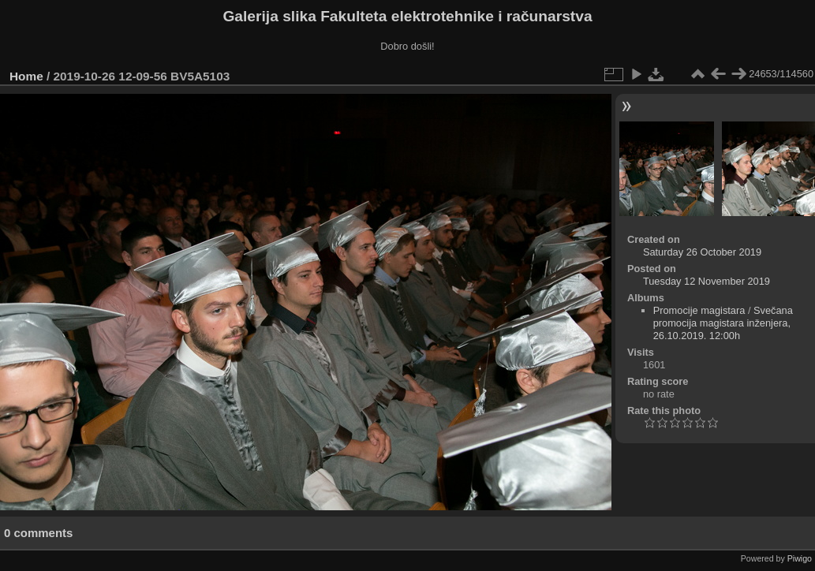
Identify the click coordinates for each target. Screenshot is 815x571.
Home (26, 76)
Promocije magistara (699, 310)
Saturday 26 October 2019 (702, 252)
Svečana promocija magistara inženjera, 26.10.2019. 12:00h (723, 322)
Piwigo (799, 558)
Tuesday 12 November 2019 (706, 281)
